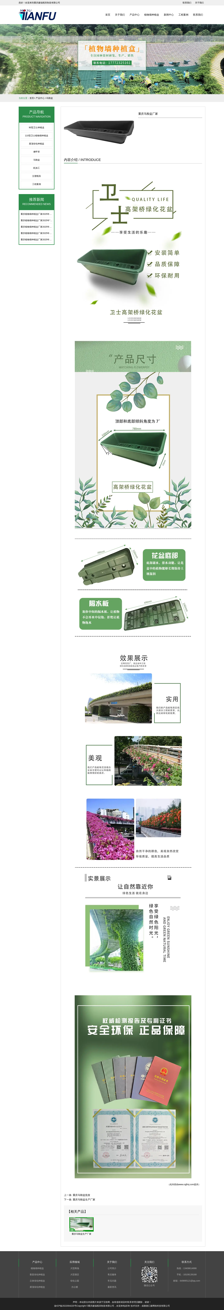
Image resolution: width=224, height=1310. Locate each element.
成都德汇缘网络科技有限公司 (156, 1306)
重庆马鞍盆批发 (81, 1195)
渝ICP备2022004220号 (65, 1306)
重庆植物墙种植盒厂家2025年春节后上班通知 (43, 239)
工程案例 (183, 14)
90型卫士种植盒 (36, 127)
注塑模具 (36, 176)
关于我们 (120, 14)
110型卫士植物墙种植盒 (36, 135)
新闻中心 (169, 14)
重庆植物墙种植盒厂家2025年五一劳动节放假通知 (45, 227)
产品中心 (135, 14)
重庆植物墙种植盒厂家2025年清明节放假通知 (43, 233)
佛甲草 (36, 152)
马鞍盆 (36, 160)
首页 (107, 14)
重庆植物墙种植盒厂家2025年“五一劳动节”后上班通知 (47, 220)
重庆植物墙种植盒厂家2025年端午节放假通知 (43, 214)
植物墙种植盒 (151, 14)
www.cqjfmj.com (186, 1184)
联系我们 (198, 14)
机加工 (36, 168)
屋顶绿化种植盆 (36, 143)
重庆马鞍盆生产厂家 (84, 1199)
